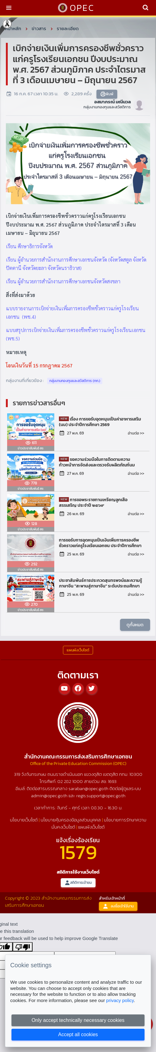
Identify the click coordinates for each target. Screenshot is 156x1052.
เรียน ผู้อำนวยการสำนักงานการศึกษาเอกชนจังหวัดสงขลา (63, 281)
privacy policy (120, 1000)
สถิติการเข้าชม (78, 883)
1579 (78, 852)
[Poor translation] (23, 946)
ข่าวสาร (39, 28)
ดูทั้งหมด (135, 624)
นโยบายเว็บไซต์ (24, 819)
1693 (112, 781)
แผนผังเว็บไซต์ (91, 826)
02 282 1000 (70, 781)
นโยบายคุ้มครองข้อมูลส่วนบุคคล (71, 819)
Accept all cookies (78, 1034)
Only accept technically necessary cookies (78, 1020)
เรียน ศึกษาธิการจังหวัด (29, 246)
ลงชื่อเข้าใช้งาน (118, 906)
